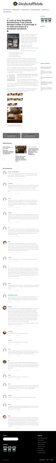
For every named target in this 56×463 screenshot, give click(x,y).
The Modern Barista (41, 450)
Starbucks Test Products (13, 134)
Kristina (10, 306)
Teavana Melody (40, 448)
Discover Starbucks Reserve (42, 438)
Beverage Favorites (16, 9)
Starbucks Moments (41, 444)
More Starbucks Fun (7, 11)
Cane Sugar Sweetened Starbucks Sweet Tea (11, 136)
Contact (51, 459)
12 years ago (9, 178)
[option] (8, 150)
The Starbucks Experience (35, 9)
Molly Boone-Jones (12, 295)
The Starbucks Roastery (42, 452)
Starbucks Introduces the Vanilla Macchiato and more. (29, 136)
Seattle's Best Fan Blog (41, 442)
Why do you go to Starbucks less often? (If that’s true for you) (46, 73)
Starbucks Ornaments (41, 446)
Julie (9, 416)
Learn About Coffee (25, 9)
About (47, 459)
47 (3, 155)
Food (8, 18)
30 (28, 156)
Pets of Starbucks (41, 440)
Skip (41, 86)
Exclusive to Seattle (7, 9)
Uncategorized (31, 134)
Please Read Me (42, 459)
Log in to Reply (17, 178)
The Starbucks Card (45, 9)
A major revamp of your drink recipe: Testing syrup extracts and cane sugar (46, 83)
